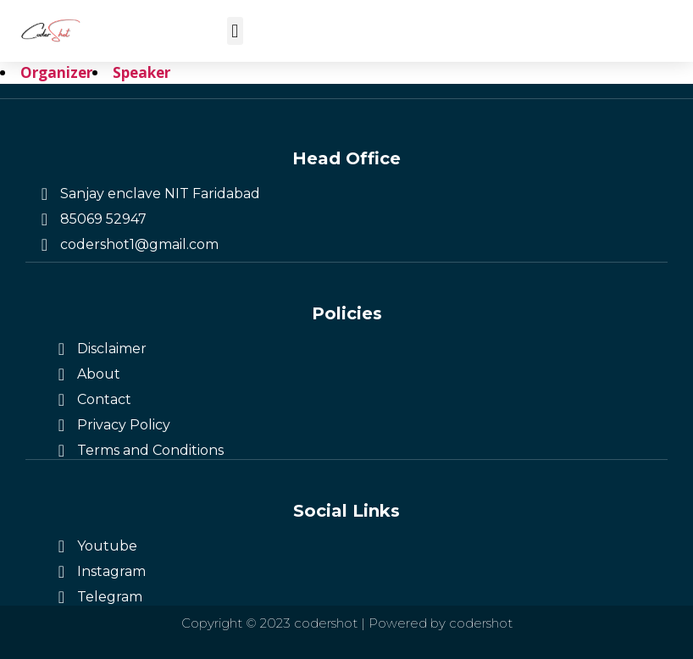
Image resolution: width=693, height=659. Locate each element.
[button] (235, 31)
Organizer (56, 72)
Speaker (141, 72)
